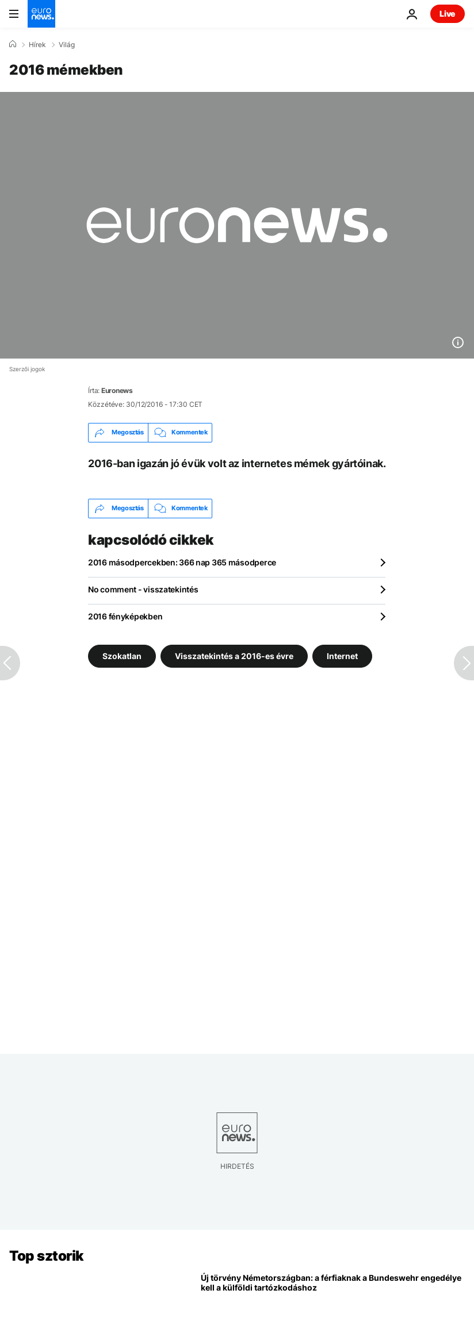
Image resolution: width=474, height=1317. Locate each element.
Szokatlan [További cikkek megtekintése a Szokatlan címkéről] (122, 655)
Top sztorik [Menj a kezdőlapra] (46, 1255)
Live (447, 13)
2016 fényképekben (125, 616)
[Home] (12, 44)
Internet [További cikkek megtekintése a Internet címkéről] (342, 655)
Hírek (37, 44)
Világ (67, 44)
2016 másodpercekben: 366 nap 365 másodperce (182, 562)
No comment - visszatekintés (143, 589)
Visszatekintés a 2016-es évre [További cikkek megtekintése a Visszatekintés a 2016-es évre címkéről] (234, 655)
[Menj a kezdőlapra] (41, 14)
